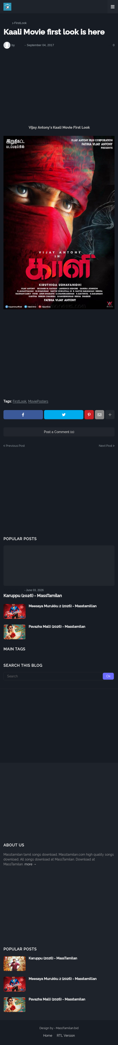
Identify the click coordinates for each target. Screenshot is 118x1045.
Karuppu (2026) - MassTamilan (32, 595)
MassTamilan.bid (67, 1028)
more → (30, 864)
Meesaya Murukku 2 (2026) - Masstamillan (63, 606)
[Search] (59, 676)
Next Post (105, 445)
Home (7, 22)
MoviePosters (38, 401)
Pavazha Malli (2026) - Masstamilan (57, 627)
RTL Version (66, 1035)
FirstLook (20, 22)
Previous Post (15, 445)
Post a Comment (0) (59, 432)
